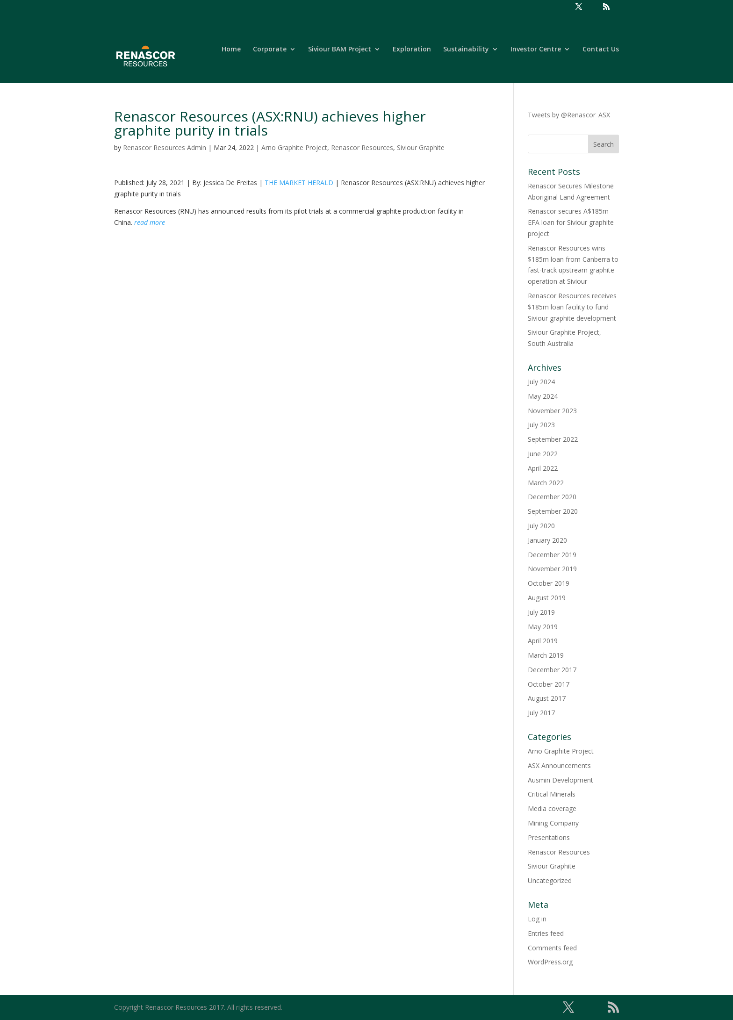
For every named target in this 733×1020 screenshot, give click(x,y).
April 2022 (543, 468)
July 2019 (541, 612)
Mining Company (553, 823)
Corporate (270, 49)
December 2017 (552, 669)
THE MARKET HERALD (299, 182)
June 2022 (543, 453)
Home (231, 49)
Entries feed (546, 933)
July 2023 (541, 424)
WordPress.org (550, 961)
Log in (537, 918)
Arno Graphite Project (294, 147)
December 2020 (552, 496)
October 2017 (548, 684)
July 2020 (541, 525)
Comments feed (552, 947)
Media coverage (552, 808)
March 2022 (546, 482)
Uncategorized (550, 880)
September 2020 (553, 511)
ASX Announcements (559, 765)
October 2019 (548, 583)
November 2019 (552, 568)
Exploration (412, 49)
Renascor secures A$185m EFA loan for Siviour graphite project (571, 222)
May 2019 (543, 626)
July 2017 (541, 712)
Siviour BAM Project (339, 49)
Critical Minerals (551, 794)
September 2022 (553, 439)
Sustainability (466, 49)
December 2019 (552, 554)
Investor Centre (535, 49)
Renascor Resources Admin (164, 147)
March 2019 (546, 655)
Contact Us (600, 49)
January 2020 (547, 540)
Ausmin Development (560, 780)
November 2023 (552, 410)
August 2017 (547, 698)
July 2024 (541, 381)
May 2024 (543, 396)
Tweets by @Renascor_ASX (569, 114)
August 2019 (547, 597)
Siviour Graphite (421, 147)
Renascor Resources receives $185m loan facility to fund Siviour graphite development (572, 307)
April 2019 (543, 640)
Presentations (549, 837)
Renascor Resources (362, 147)
